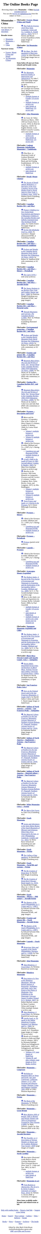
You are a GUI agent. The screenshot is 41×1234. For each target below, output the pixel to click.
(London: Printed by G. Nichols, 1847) (30, 989)
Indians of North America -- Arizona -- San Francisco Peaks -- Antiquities (28, 708)
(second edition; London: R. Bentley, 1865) (30, 462)
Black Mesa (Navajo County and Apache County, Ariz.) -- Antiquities (27, 658)
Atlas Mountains (32, 114)
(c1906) (29, 315)
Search (10, 1216)
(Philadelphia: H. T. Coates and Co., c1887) (30, 904)
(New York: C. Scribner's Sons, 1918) (29, 188)
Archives (26, 1221)
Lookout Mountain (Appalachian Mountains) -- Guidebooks (27, 147)
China (8, 45)
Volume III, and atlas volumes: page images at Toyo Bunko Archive (32, 1061)
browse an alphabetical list (21, 14)
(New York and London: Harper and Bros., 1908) (30, 291)
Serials (24, 1218)
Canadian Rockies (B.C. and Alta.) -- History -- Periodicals (26, 269)
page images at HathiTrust (31, 172)
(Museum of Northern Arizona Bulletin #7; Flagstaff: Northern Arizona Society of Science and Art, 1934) (30, 721)
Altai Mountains (32, 961)
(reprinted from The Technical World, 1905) (30, 217)
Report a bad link (26, 1210)
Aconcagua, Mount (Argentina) (26, 572)
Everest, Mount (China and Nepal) (11, 54)
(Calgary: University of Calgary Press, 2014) (30, 1189)
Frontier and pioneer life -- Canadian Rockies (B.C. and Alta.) (26, 355)
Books (4, 1221)
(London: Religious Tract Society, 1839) (29, 1142)
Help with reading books (9, 1210)
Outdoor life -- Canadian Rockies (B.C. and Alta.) (27, 384)
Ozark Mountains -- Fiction (24, 850)
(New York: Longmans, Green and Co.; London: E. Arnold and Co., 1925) (30, 30)
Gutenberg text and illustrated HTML (32, 452)
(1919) (29, 53)
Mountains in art (33, 1181)
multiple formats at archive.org (32, 103)
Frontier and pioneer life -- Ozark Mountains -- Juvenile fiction (27, 920)
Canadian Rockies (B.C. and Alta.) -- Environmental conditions (26, 243)
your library (5, 30)
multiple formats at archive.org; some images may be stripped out (32, 620)
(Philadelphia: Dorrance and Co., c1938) (29, 950)
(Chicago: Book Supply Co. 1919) (29, 881)
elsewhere (4, 32)
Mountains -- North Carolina (26, 1152)
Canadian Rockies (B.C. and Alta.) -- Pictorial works (26, 306)
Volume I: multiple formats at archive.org (32, 433)
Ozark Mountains (24, 819)
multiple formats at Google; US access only (32, 98)
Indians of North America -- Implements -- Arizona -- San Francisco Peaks (28, 741)
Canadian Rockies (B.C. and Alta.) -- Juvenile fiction (26, 282)
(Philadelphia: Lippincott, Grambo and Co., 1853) (30, 832)
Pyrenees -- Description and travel (26, 412)
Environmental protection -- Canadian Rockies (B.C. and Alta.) (27, 329)
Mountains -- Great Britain (26, 1110)
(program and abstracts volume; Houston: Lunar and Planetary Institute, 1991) (30, 1081)
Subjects (17, 1218)
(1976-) (30, 275)
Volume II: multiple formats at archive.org (32, 439)
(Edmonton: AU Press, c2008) (30, 365)
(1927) (29, 694)
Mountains (9, 39)
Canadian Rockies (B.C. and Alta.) (26, 205)
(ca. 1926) (30, 231)
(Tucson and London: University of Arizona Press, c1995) (29, 668)
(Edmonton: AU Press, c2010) (30, 253)
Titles (36, 1216)
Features (18, 1221)
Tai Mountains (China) (11, 59)
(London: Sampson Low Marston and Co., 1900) (29, 1022)
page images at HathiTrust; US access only (31, 108)
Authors (29, 1216)
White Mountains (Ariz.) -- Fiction (28, 805)
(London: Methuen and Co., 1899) (30, 584)
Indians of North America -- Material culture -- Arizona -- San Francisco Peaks (28, 774)
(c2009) (30, 1119)
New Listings (19, 1216)
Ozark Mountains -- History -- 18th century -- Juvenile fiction (27, 896)
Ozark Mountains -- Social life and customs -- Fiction (27, 865)
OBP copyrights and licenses (20, 1231)
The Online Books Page (20, 4)
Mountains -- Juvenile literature (26, 1133)
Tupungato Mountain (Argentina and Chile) (26, 628)
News (11, 1221)
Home (4, 1216)
